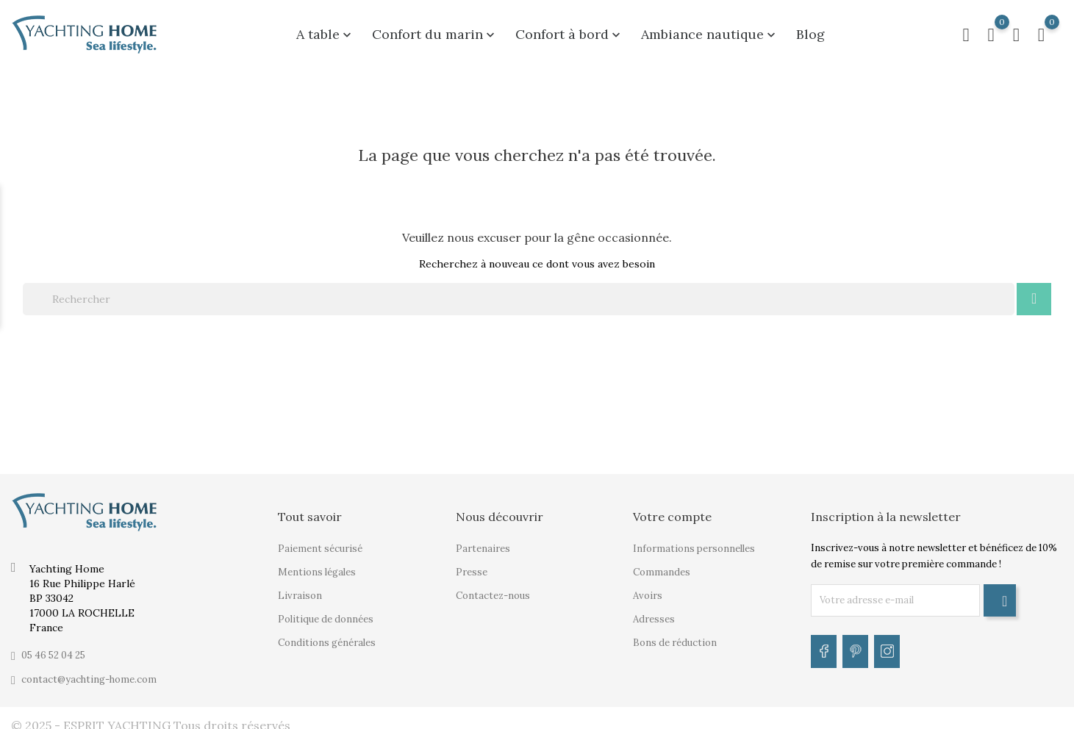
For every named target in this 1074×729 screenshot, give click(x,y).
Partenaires (483, 540)
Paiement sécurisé (320, 540)
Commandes (661, 564)
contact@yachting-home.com (89, 671)
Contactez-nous (493, 587)
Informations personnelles (694, 540)
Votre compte (672, 508)
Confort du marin (435, 30)
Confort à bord (569, 30)
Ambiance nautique (709, 30)
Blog (810, 30)
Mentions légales (317, 564)
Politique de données (325, 611)
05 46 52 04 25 (53, 647)
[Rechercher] (518, 291)
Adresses (654, 611)
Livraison (300, 587)
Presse (471, 564)
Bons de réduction (675, 634)
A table (325, 30)
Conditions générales (327, 634)
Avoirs (647, 587)
